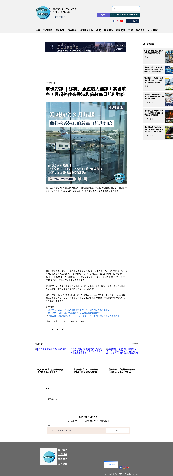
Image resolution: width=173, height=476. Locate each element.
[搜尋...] (123, 8)
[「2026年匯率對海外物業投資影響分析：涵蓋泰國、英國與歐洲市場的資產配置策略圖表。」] (86, 357)
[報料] (103, 15)
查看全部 (135, 344)
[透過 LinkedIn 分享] (57, 329)
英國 (48, 321)
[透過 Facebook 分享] (47, 329)
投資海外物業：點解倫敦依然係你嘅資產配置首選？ (50, 370)
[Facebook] (114, 21)
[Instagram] (118, 21)
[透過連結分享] (63, 329)
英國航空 (84, 321)
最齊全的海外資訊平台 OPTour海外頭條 (65, 10)
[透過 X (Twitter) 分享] (52, 329)
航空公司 (64, 321)
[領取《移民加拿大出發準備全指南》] (125, 15)
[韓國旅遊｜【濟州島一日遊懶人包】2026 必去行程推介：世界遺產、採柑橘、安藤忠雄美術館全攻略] (122, 357)
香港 (55, 321)
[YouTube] (121, 21)
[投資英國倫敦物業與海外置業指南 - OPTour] (51, 357)
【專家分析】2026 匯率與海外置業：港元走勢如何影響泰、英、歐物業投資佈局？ (85, 371)
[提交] (118, 430)
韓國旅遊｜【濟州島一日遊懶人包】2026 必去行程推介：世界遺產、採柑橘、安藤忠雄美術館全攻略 (122, 371)
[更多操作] (126, 83)
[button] (133, 20)
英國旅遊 (74, 321)
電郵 (48, 425)
